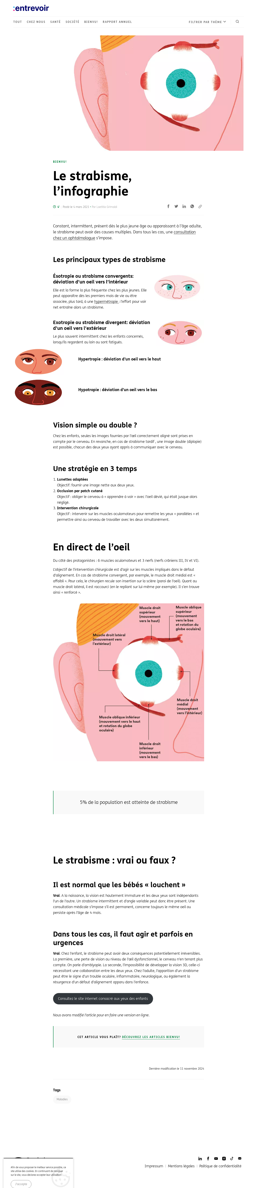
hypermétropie (106, 301)
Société (73, 22)
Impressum (154, 1166)
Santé (55, 22)
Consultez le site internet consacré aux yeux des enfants (103, 998)
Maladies (62, 1099)
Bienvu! (91, 22)
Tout (17, 22)
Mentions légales (181, 1166)
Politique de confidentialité (220, 1166)
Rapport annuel (117, 22)
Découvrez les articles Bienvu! (151, 1037)
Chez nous (36, 22)
